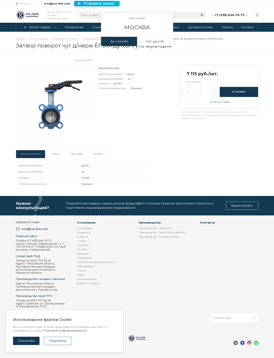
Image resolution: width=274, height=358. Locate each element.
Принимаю (26, 340)
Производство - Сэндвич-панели (159, 236)
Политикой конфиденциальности (65, 330)
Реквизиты (83, 232)
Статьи (81, 240)
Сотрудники (84, 257)
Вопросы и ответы (88, 283)
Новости (82, 236)
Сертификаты (85, 266)
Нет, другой (155, 41)
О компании (86, 222)
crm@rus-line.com (57, 3)
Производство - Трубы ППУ (156, 228)
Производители (87, 279)
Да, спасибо (119, 41)
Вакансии (83, 253)
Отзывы (82, 249)
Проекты (82, 245)
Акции (81, 274)
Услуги (81, 270)
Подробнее (58, 340)
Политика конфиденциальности (96, 262)
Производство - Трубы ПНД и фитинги (162, 232)
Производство (150, 222)
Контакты (207, 222)
